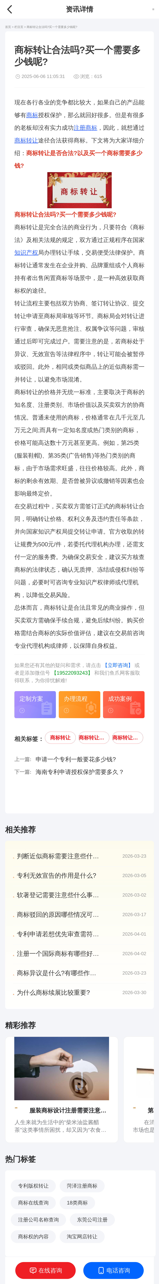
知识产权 (26, 252)
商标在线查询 (33, 1203)
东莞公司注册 (92, 1220)
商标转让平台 (94, 738)
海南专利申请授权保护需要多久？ (80, 772)
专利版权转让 (33, 1186)
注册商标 (85, 127)
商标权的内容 (33, 1236)
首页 (8, 27)
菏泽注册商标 (82, 1186)
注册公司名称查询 (38, 1220)
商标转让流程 (127, 738)
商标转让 (26, 140)
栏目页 (19, 27)
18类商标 (77, 1203)
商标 (32, 115)
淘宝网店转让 (82, 1236)
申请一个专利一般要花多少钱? (76, 759)
